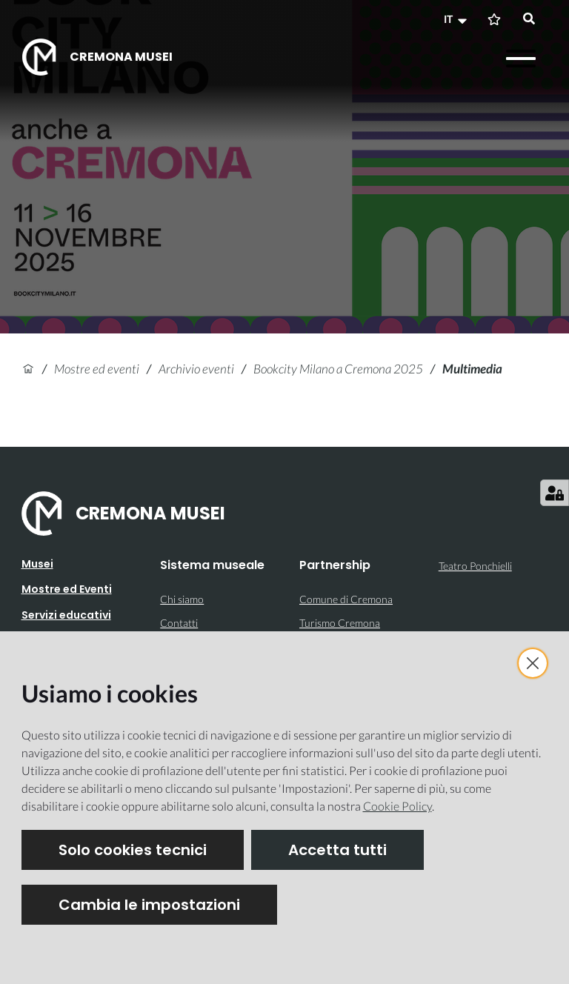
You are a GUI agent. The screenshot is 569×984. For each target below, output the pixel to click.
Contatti (179, 622)
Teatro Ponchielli (475, 565)
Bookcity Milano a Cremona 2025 (338, 368)
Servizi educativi (66, 615)
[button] (457, 19)
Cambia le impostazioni (149, 904)
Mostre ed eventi (96, 368)
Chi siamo (182, 599)
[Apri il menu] (521, 58)
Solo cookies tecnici (133, 850)
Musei (37, 563)
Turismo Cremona (339, 622)
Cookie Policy (397, 806)
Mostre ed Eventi (66, 589)
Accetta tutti (337, 850)
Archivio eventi (196, 368)
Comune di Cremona (346, 599)
